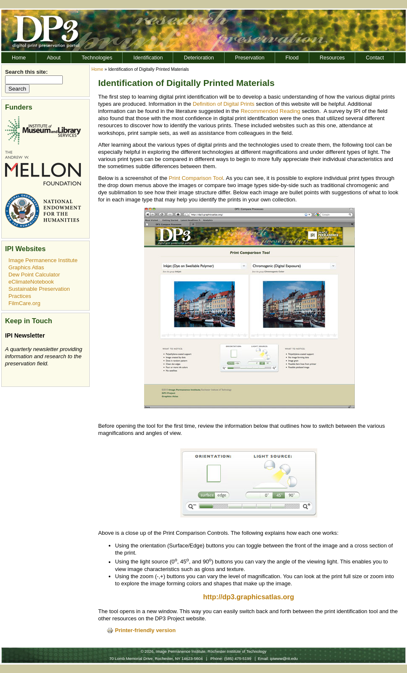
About (54, 58)
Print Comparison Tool (196, 178)
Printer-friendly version (141, 630)
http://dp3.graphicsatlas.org (248, 597)
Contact (375, 58)
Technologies (97, 58)
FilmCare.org (24, 303)
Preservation (250, 58)
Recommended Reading (270, 111)
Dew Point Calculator (34, 274)
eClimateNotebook (31, 282)
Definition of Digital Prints (223, 104)
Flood (292, 58)
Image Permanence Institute (43, 260)
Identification (148, 58)
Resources (332, 58)
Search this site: (26, 72)
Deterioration (199, 58)
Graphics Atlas (26, 267)
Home (19, 58)
